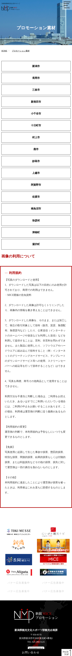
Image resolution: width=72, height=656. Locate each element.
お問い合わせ (31, 652)
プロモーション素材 (21, 51)
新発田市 (36, 101)
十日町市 (36, 125)
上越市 (36, 173)
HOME (4, 51)
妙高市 (36, 161)
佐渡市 (36, 196)
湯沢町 (36, 244)
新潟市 (36, 66)
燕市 (36, 149)
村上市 (36, 137)
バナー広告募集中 (19, 582)
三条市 (36, 89)
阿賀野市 (36, 184)
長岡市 (36, 78)
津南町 (36, 232)
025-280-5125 (38, 642)
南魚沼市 (36, 208)
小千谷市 (36, 113)
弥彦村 (36, 220)
